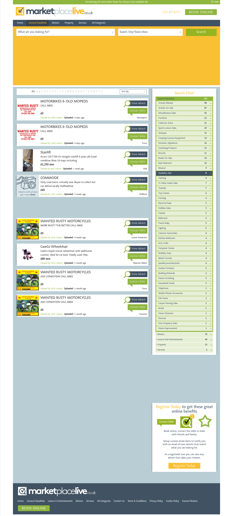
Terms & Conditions (137, 501)
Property (69, 23)
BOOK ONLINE (201, 12)
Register (176, 11)
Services (82, 23)
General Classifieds (37, 23)
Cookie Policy (172, 501)
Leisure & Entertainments (60, 501)
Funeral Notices (189, 501)
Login (165, 11)
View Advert (139, 103)
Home (20, 23)
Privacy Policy (156, 501)
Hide (215, 1)
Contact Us (119, 501)
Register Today (184, 466)
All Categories (98, 23)
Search (201, 32)
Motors (55, 23)
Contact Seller (137, 110)
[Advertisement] (116, 62)
